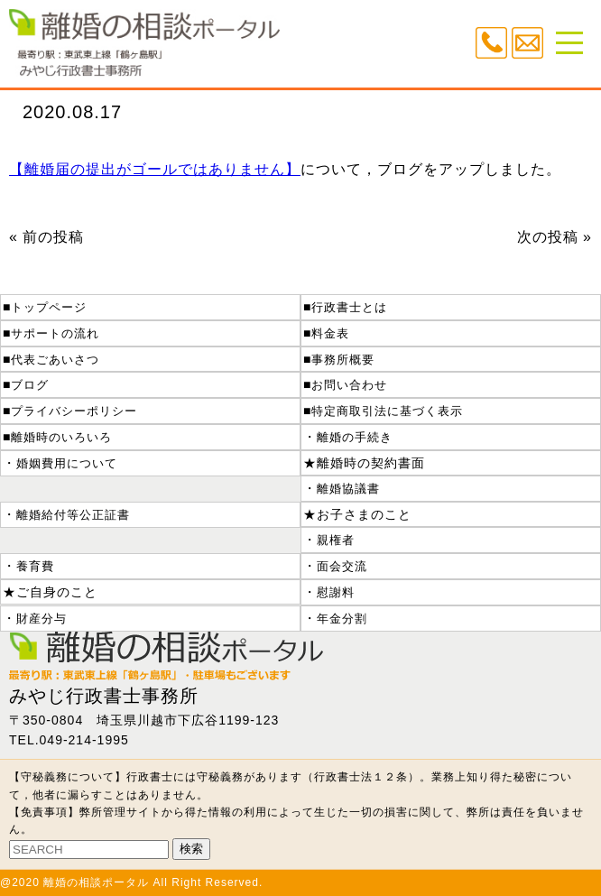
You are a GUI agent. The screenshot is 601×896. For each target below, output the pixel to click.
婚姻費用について (66, 463)
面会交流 (342, 566)
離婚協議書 (348, 488)
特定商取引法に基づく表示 (387, 411)
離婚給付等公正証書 (73, 515)
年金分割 (342, 618)
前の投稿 (53, 237)
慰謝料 (336, 592)
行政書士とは (349, 307)
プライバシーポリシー (74, 411)
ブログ (30, 385)
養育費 (35, 566)
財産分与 (41, 618)
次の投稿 (547, 237)
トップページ (49, 307)
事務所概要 (342, 359)
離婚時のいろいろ (61, 437)
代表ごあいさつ (55, 359)
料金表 (330, 333)
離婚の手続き (355, 437)
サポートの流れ (55, 333)
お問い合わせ (349, 385)
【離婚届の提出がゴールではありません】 (154, 169)
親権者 (336, 540)
